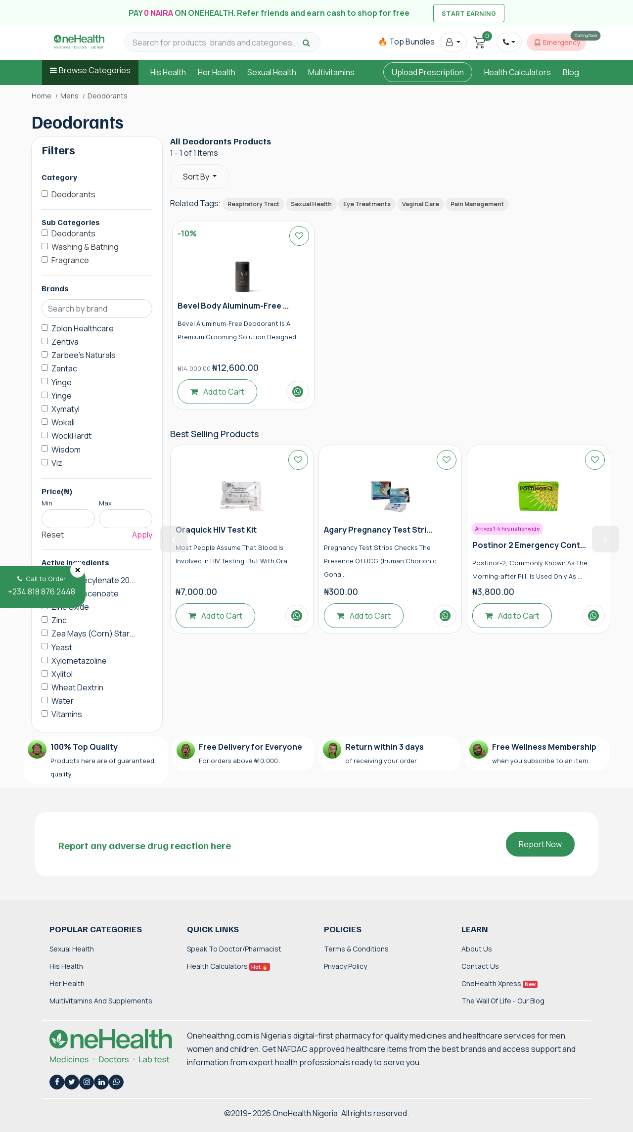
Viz (56, 462)
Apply (142, 534)
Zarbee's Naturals (83, 355)
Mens (69, 95)
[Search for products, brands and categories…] (216, 42)
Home (41, 95)
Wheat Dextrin (77, 687)
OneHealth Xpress (499, 983)
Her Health (216, 72)
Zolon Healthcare (82, 328)
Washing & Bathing (85, 246)
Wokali (63, 422)
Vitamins (66, 714)
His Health (168, 72)
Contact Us (480, 966)
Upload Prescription (428, 72)
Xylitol (62, 674)
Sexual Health (271, 72)
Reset (53, 534)
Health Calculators (517, 72)
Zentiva (65, 341)
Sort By (197, 176)
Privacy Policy (345, 966)
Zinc (59, 620)
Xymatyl (65, 409)
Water (62, 700)
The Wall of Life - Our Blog (502, 1000)
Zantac (64, 368)
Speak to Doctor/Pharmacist (234, 948)
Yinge (61, 382)
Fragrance (70, 260)
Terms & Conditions (356, 948)
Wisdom (66, 449)
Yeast (61, 647)
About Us (476, 948)
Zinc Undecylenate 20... (93, 580)
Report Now (540, 844)
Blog (571, 72)
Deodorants (73, 194)
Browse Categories (95, 70)
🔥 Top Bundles (406, 41)
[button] (453, 42)
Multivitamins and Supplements (100, 1000)
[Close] (77, 570)
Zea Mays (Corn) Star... (93, 633)
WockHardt (71, 435)
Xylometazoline (79, 660)
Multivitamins (331, 72)
